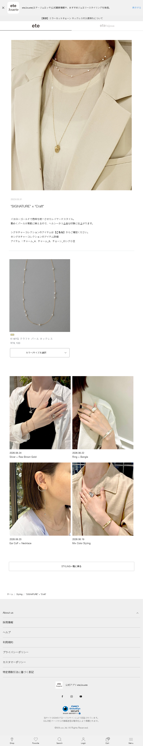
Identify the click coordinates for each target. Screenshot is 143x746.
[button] (59, 741)
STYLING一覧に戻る (71, 566)
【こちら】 (60, 232)
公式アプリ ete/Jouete (77, 685)
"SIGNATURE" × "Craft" (36, 594)
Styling (19, 594)
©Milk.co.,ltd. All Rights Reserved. (71, 727)
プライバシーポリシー (16, 652)
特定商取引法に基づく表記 (18, 672)
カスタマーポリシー (14, 662)
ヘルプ (7, 632)
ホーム (10, 594)
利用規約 (8, 642)
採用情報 (8, 622)
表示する (136, 7)
